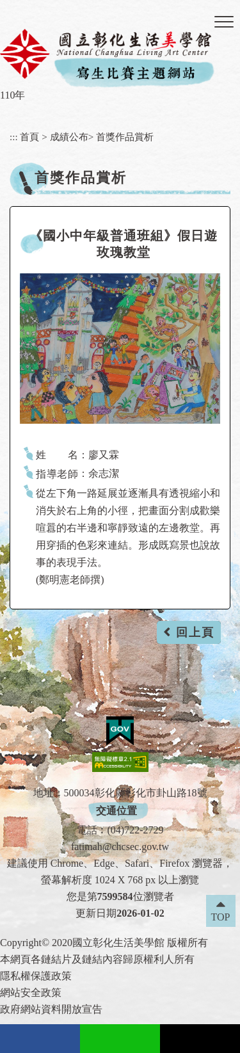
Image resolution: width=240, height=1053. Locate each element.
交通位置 (116, 810)
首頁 (29, 136)
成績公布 (69, 136)
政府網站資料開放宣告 (51, 1009)
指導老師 (57, 474)
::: (14, 136)
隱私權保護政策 (36, 975)
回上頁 (195, 632)
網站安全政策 (30, 992)
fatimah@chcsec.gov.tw (120, 846)
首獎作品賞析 (125, 136)
